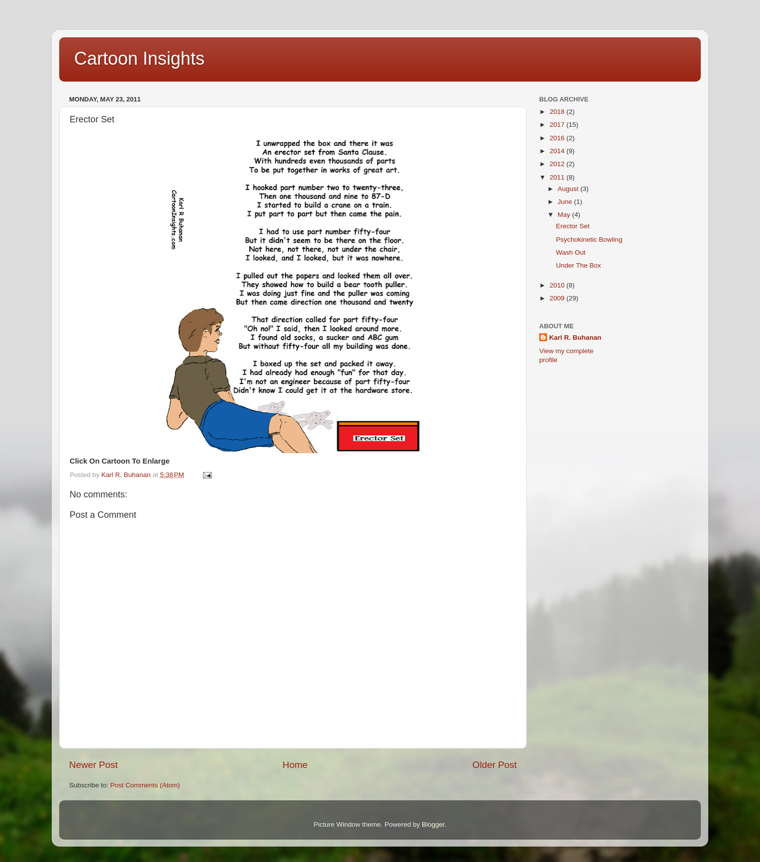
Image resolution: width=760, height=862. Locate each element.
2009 (558, 298)
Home (295, 765)
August (569, 188)
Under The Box (578, 265)
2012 (558, 164)
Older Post (495, 765)
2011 (558, 177)
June (566, 201)
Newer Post (93, 765)
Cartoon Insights (139, 58)
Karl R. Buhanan (575, 337)
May (565, 214)
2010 (558, 285)
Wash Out (571, 252)
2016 (558, 138)
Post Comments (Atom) (145, 785)
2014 (558, 151)
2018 (558, 111)
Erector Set (573, 226)
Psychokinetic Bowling (589, 239)
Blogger (433, 824)
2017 (558, 124)
